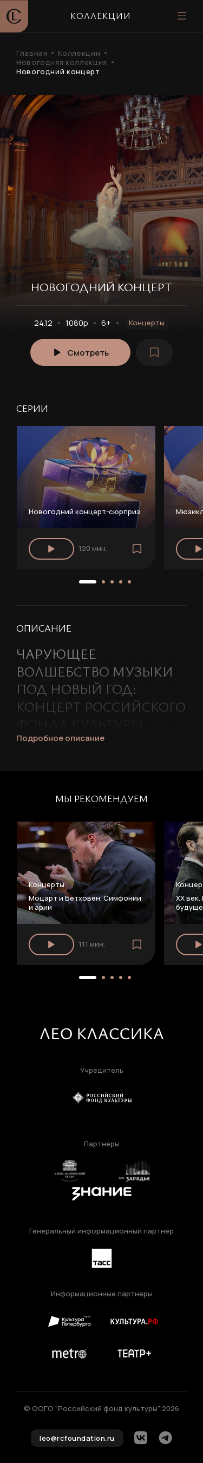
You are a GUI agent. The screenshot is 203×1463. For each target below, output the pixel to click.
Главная (31, 53)
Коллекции (79, 53)
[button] (87, 581)
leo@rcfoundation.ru (77, 1438)
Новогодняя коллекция (61, 62)
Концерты (147, 322)
